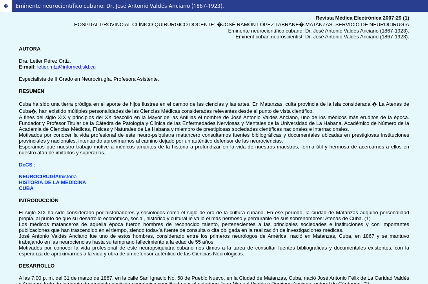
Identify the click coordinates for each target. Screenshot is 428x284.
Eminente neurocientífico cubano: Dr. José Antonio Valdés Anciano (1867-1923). (120, 5)
